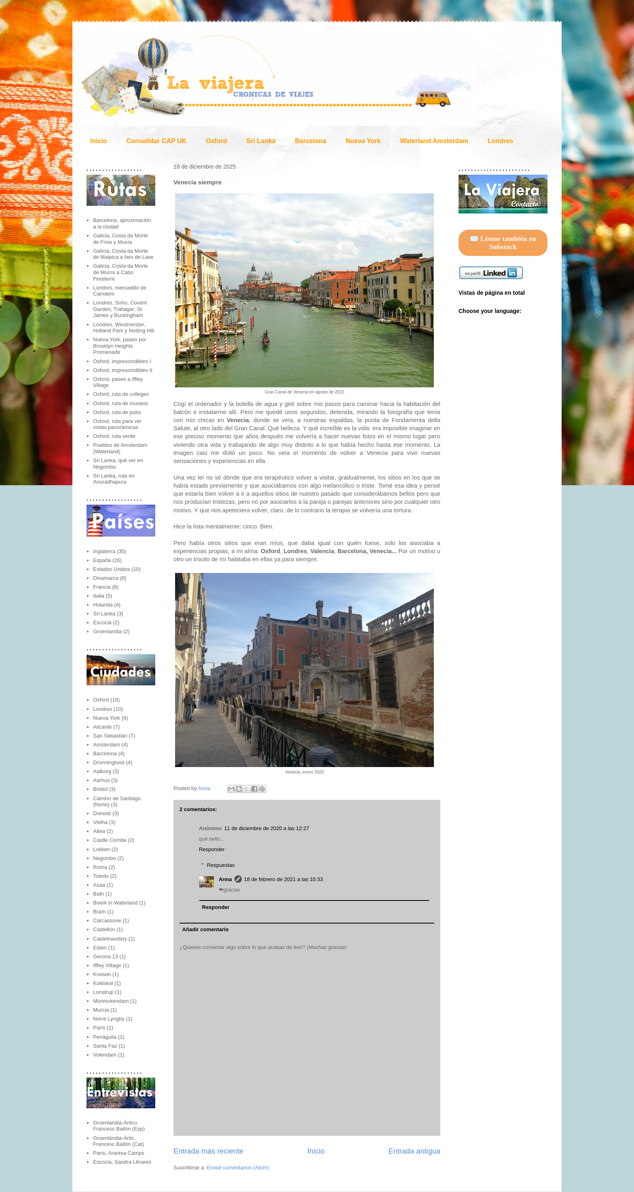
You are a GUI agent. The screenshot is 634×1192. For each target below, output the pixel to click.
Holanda (102, 605)
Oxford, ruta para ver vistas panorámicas (117, 424)
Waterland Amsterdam (434, 140)
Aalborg (102, 771)
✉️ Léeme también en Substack (503, 243)
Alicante (102, 727)
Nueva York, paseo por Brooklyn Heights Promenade (119, 345)
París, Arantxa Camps (118, 1153)
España (102, 560)
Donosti (102, 813)
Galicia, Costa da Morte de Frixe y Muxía (120, 238)
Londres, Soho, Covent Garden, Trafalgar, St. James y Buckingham (120, 309)
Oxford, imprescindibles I (122, 361)
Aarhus (101, 780)
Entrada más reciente (208, 1151)
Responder (212, 849)
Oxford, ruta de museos (120, 403)
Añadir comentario (205, 929)
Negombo (104, 858)
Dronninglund (108, 762)
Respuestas (221, 865)
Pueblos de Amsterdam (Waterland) (120, 448)
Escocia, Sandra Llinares (122, 1162)
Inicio (98, 140)
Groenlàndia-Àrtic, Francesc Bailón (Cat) (118, 1141)
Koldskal (103, 983)
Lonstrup (103, 992)
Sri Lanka (260, 140)
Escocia (102, 622)
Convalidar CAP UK (156, 140)
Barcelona (310, 140)
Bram (99, 912)
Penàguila (104, 1037)
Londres (500, 140)
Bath (98, 894)
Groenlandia (107, 631)
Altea (99, 831)
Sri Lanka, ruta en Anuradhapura (114, 479)
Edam (100, 948)
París (99, 1028)
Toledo (100, 876)
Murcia (101, 1010)
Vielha (100, 822)
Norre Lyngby (109, 1019)
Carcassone (107, 920)
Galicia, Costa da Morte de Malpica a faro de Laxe (123, 254)
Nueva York (363, 140)
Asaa (99, 885)
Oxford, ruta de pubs (117, 412)
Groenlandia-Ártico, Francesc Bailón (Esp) (119, 1126)
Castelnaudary (110, 939)
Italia (98, 596)
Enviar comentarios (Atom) (238, 1168)
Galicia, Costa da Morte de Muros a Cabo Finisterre (120, 272)
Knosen (102, 974)
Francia (101, 587)
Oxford (216, 140)
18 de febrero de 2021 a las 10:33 (283, 879)
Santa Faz (105, 1046)
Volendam (104, 1055)
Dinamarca (105, 578)
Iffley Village (107, 965)
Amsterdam (106, 745)
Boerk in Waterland (115, 903)
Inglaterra (104, 551)
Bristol (100, 789)
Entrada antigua (414, 1151)
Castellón (104, 929)
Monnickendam (111, 1001)
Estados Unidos (111, 569)
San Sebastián (110, 736)
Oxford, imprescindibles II (122, 370)
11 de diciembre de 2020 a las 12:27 (266, 828)
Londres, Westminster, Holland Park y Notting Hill (123, 327)
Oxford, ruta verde (114, 436)
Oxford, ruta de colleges (121, 394)
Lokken (101, 849)
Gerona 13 (105, 956)
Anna (205, 788)
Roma (100, 867)
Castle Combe (109, 840)
